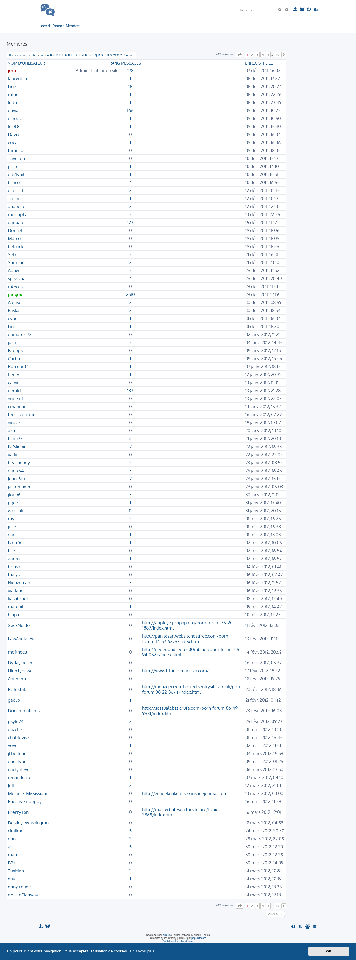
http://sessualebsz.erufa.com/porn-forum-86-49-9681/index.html (190, 710)
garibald (16, 222)
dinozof (15, 118)
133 (130, 390)
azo (11, 430)
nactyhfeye (19, 769)
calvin (13, 382)
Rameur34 (18, 366)
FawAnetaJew (21, 638)
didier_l (15, 190)
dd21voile (17, 174)
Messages (131, 63)
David (13, 134)
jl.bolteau (17, 753)
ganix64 (16, 470)
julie (12, 526)
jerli (12, 70)
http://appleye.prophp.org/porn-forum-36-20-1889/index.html (188, 625)
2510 (130, 294)
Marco (14, 238)
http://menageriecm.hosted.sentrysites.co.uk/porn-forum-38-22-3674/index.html (192, 689)
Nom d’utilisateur (26, 63)
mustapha (18, 214)
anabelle (16, 206)
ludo (12, 102)
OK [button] (328, 951)
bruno (14, 182)
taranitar (16, 150)
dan (12, 838)
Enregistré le (259, 63)
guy (11, 878)
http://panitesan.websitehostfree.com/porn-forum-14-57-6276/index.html (186, 638)
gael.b (14, 700)
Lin (11, 326)
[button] (239, 54)
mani (13, 854)
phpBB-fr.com (198, 937)
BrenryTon (18, 812)
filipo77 (15, 438)
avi (11, 846)
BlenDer (16, 542)
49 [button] (277, 55)
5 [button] (268, 55)
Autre (129, 55)
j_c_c (13, 166)
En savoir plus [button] (142, 951)
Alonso (15, 302)
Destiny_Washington (28, 822)
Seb (12, 254)
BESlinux (16, 446)
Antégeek (17, 678)
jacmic (14, 342)
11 (130, 510)
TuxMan (16, 870)
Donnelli (16, 230)
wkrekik (15, 510)
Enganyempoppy (24, 801)
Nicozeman (19, 582)
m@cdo (15, 286)
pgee (13, 502)
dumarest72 (20, 334)
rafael (14, 94)
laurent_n (17, 78)
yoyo (13, 745)
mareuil (15, 606)
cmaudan (17, 406)
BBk (12, 862)
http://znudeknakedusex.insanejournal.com (184, 793)
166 (130, 110)
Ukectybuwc (20, 670)
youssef (15, 398)
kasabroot (18, 598)
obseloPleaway (23, 894)
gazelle (15, 729)
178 (130, 70)
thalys (14, 574)
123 (130, 222)
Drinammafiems (24, 710)
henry (13, 374)
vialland (16, 590)
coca (12, 142)
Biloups (15, 350)
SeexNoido (19, 625)
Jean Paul (17, 478)
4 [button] (263, 55)
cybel (13, 318)
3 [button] (257, 55)
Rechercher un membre (23, 55)
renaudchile (19, 777)
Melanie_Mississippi (27, 793)
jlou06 (14, 494)
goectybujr (18, 761)
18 (130, 86)
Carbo (14, 358)
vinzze (14, 422)
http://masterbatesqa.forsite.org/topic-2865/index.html (181, 812)
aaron (14, 558)
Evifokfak (17, 689)
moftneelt (17, 652)
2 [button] (252, 55)
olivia (13, 110)
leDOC (14, 126)
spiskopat (17, 278)
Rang (114, 63)
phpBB (166, 934)
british (14, 566)
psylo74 (16, 721)
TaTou (14, 198)
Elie (11, 550)
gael (12, 534)
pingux (15, 294)
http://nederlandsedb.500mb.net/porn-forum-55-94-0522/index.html (191, 652)
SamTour (17, 262)
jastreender (19, 486)
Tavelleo (16, 158)
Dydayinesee (20, 662)
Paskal (14, 310)
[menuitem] (295, 9)
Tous (43, 55)
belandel (16, 246)
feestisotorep (21, 414)
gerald (14, 390)
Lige (12, 86)
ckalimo (16, 830)
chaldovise (18, 737)
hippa (13, 614)
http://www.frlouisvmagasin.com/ (175, 670)
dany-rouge (19, 886)
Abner (14, 270)
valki (12, 454)
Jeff (11, 785)
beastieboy (19, 462)
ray (11, 518)
